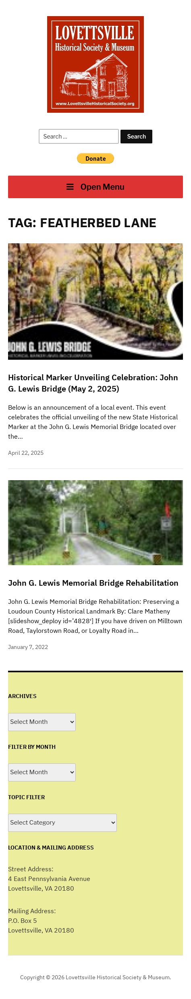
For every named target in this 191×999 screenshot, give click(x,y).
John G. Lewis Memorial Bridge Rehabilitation (93, 582)
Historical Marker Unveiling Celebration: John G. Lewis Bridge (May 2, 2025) (93, 383)
